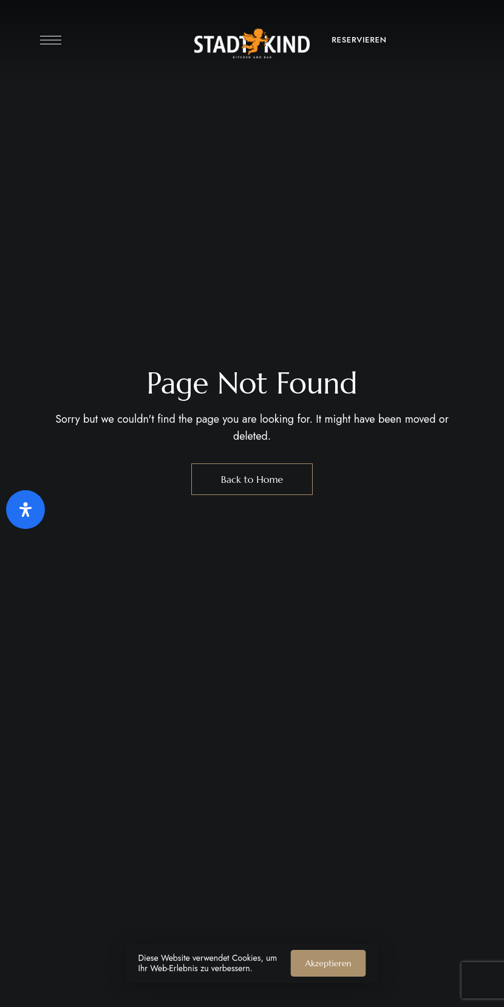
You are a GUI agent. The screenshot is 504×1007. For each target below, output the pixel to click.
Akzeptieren (328, 963)
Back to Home (252, 479)
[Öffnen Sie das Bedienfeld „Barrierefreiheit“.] (25, 509)
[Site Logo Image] (252, 43)
